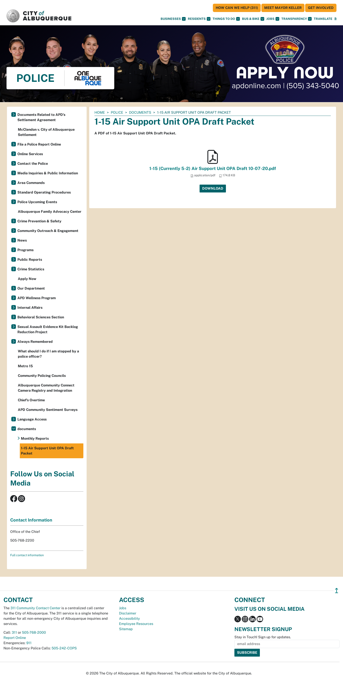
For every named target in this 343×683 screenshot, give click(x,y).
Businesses (173, 19)
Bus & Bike (253, 19)
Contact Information (31, 520)
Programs (25, 250)
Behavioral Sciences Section (40, 317)
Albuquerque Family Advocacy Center (49, 211)
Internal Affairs (29, 307)
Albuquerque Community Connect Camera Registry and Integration (46, 388)
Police (117, 112)
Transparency (296, 19)
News (22, 240)
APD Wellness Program (36, 298)
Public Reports (29, 259)
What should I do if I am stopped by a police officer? (48, 354)
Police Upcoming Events (37, 202)
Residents (199, 19)
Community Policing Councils (42, 376)
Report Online (14, 638)
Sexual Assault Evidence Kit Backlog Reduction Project (47, 329)
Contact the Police (32, 163)
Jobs (272, 19)
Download (212, 188)
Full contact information (27, 555)
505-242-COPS (64, 648)
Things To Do (226, 19)
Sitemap (126, 629)
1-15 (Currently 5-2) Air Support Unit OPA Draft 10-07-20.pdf (212, 168)
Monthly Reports (35, 438)
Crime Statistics (30, 269)
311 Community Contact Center (35, 608)
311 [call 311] (14, 632)
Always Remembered (35, 342)
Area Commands (31, 183)
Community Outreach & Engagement (47, 231)
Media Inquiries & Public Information (47, 173)
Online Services (30, 154)
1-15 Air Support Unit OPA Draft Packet (47, 450)
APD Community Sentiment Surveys (47, 410)
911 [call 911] (29, 643)
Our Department (31, 288)
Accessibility (129, 618)
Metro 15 (25, 366)
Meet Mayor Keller (283, 8)
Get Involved (321, 8)
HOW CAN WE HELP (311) (237, 8)
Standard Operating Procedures (44, 192)
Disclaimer (127, 613)
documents (140, 112)
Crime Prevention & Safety (39, 221)
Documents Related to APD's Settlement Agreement (41, 117)
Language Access (32, 419)
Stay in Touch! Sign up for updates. (262, 637)
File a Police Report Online (39, 144)
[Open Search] (335, 18)
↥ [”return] (337, 591)
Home (99, 112)
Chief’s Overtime (31, 400)
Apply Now (27, 279)
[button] (323, 19)
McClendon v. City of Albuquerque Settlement (46, 132)
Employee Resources (136, 624)
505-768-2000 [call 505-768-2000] (34, 632)
